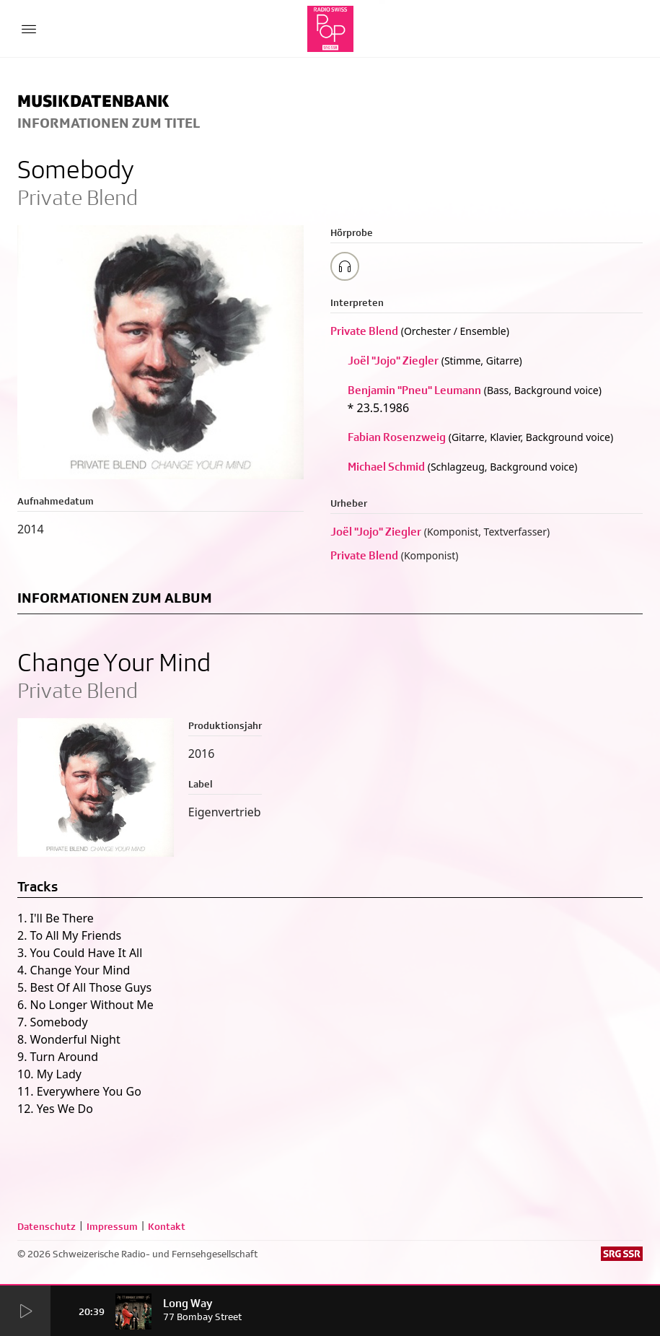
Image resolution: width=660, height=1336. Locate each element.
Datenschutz (46, 1226)
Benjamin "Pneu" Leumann (414, 390)
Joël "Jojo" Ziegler (393, 360)
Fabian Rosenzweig (397, 437)
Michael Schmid (386, 466)
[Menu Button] (29, 29)
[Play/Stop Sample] (345, 266)
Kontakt (166, 1226)
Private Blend (364, 331)
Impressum (112, 1226)
